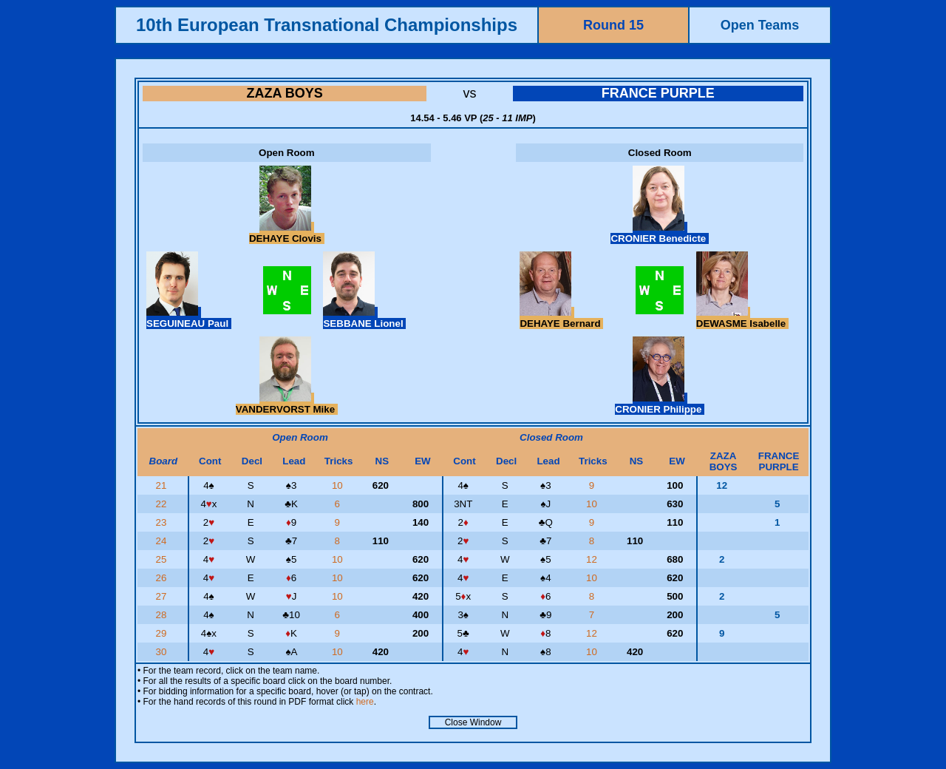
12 (593, 559)
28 (163, 614)
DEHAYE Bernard (561, 318)
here (365, 702)
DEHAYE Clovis (286, 233)
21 (163, 485)
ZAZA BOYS (285, 93)
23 (163, 522)
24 (163, 540)
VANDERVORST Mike (287, 404)
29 (163, 633)
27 (163, 596)
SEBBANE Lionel (364, 318)
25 (163, 559)
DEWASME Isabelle (742, 318)
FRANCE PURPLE (658, 93)
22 (163, 503)
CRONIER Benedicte (659, 233)
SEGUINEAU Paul (188, 318)
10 (339, 485)
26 (163, 577)
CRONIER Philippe (659, 404)
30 (163, 651)
